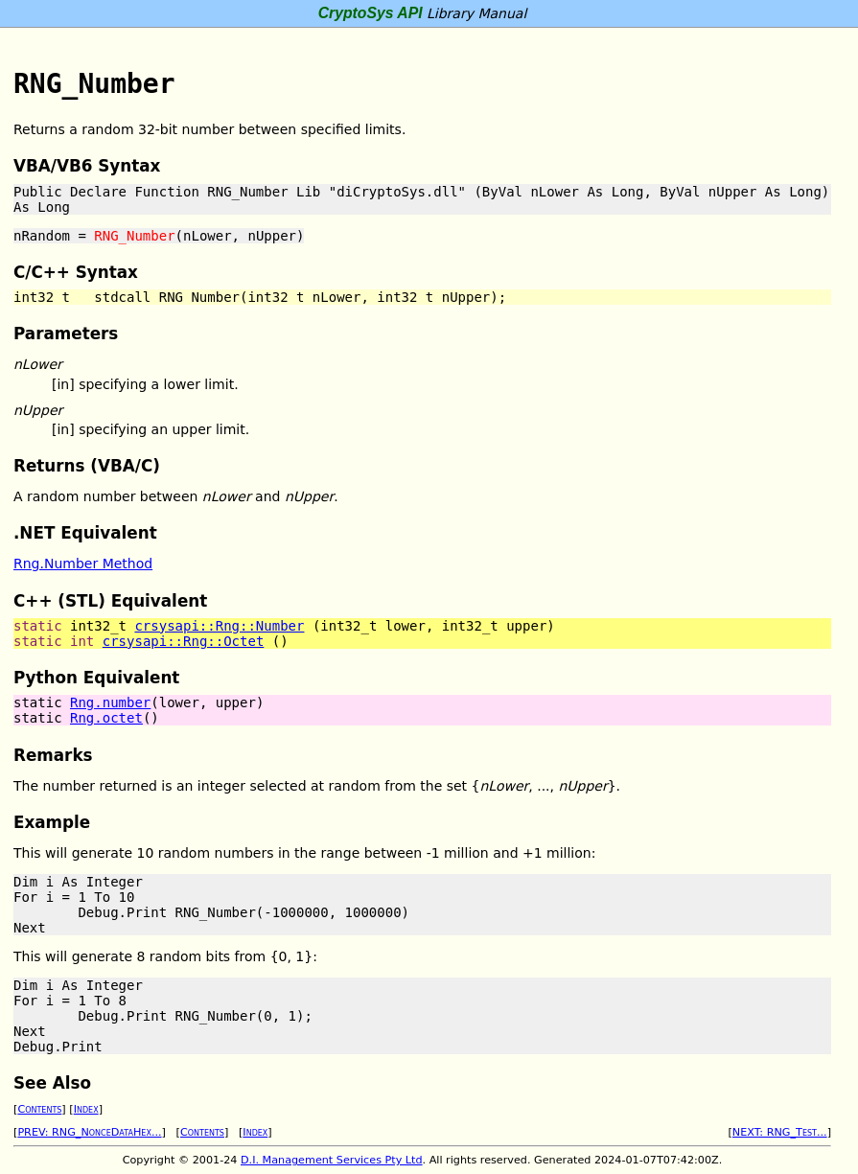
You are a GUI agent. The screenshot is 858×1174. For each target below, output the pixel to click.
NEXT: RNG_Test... (779, 1132)
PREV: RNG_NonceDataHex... (89, 1132)
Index (86, 1109)
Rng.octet (106, 717)
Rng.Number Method (82, 563)
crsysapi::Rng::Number (219, 625)
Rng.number (110, 702)
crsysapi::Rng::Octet (184, 641)
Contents (39, 1109)
